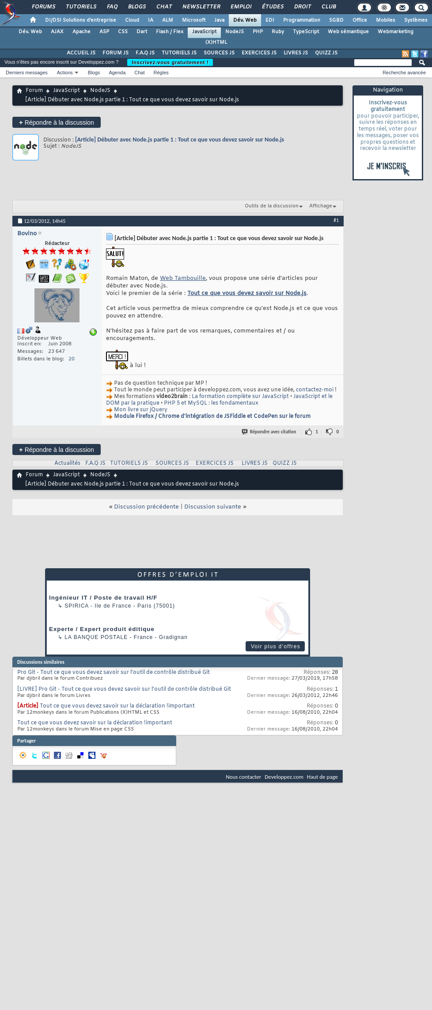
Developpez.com (284, 776)
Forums (43, 7)
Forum (34, 90)
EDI (269, 20)
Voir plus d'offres (275, 646)
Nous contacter (243, 776)
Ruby (278, 32)
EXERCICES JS (259, 53)
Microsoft (193, 20)
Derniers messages (27, 72)
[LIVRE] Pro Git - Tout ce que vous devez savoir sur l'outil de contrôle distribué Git (124, 689)
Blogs (136, 7)
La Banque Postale (96, 637)
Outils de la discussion (272, 206)
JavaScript (204, 32)
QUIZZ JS (326, 53)
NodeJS (234, 32)
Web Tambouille (183, 278)
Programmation (301, 20)
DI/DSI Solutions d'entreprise (80, 20)
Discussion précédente (146, 507)
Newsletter (200, 7)
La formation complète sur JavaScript (240, 396)
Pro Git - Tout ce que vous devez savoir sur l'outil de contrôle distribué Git (113, 672)
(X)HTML (216, 42)
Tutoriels (80, 7)
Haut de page (322, 776)
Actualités (67, 463)
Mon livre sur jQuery (140, 409)
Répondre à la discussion (56, 122)
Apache (81, 32)
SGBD (336, 20)
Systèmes (416, 20)
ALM (167, 20)
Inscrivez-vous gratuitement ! (170, 62)
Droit (302, 7)
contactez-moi (314, 390)
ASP (104, 32)
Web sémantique (348, 32)
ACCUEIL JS (81, 53)
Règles (161, 72)
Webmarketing (395, 32)
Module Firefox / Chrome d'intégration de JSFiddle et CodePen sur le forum (212, 416)
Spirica (76, 606)
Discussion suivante (212, 507)
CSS (123, 32)
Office (359, 20)
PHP (258, 32)
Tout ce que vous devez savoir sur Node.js (247, 293)
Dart (141, 32)
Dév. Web (245, 20)
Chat (163, 7)
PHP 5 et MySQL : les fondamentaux (211, 403)
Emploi (240, 7)
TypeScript (306, 32)
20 (71, 359)
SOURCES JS (219, 53)
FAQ (112, 7)
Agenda (117, 72)
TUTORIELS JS (179, 53)
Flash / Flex (169, 32)
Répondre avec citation (269, 432)
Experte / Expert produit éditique (102, 629)
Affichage (320, 206)
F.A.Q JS (145, 53)
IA (150, 20)
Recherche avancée (404, 72)
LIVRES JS (296, 53)
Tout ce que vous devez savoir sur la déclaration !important (117, 706)
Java (219, 20)
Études (272, 7)
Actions (65, 72)
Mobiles (385, 20)
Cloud (132, 20)
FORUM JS (115, 53)
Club (328, 7)
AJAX (57, 32)
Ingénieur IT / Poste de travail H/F (103, 597)
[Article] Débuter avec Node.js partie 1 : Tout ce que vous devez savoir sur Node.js (179, 139)
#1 (336, 220)
